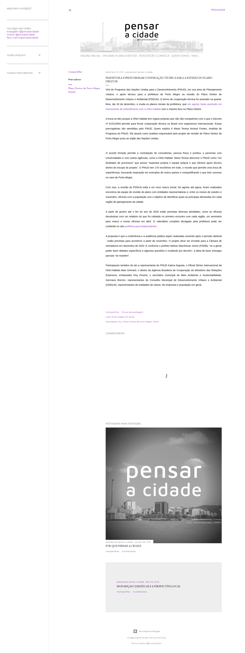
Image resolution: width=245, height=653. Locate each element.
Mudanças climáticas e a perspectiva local (149, 586)
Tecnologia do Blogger (146, 631)
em (189, 104)
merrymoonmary (157, 637)
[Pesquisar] (218, 10)
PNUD (72, 92)
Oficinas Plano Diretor (119, 55)
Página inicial (90, 55)
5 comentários (129, 551)
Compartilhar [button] (75, 72)
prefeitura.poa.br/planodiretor (141, 226)
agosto (195, 104)
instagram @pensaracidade (23, 31)
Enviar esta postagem (132, 312)
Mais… (195, 55)
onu (70, 84)
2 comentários (140, 591)
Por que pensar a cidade (123, 546)
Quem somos (180, 55)
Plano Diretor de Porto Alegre (84, 88)
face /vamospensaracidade (22, 37)
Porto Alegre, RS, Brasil (123, 317)
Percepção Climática (154, 55)
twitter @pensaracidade (21, 34)
